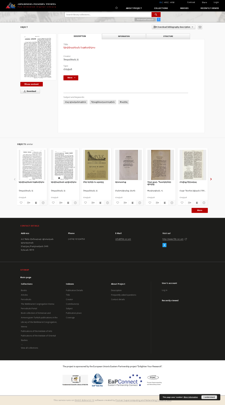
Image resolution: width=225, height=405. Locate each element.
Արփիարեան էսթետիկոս (31, 182)
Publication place (74, 313)
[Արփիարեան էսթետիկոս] (32, 165)
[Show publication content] (36, 203)
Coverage (70, 317)
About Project (134, 8)
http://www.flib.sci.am (172, 239)
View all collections (29, 348)
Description (116, 290)
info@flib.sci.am (123, 239)
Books (24, 290)
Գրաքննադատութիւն (103, 102)
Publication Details (74, 290)
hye (166, 2)
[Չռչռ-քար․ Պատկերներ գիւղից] (161, 165)
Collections (161, 8)
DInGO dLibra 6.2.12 (84, 400)
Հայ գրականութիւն (75, 102)
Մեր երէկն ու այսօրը (93, 182)
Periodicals (26, 299)
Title (68, 295)
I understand (209, 397)
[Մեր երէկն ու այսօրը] (96, 165)
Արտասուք (120, 182)
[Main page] (116, 8)
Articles (24, 295)
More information (191, 397)
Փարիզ (123, 102)
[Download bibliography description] (28, 203)
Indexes (184, 8)
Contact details (118, 299)
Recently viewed (210, 8)
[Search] (156, 14)
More (199, 210)
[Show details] (43, 203)
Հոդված (67, 69)
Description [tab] (80, 36)
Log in (164, 290)
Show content (31, 84)
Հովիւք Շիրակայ (188, 182)
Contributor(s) (72, 304)
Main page (25, 277)
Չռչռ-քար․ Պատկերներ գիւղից (159, 183)
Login (216, 2)
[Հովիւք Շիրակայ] (193, 165)
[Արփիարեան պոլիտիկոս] (64, 165)
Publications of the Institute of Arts (36, 331)
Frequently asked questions (123, 295)
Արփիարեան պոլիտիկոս (63, 182)
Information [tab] (124, 36)
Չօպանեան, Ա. (71, 59)
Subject (69, 308)
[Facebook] (164, 245)
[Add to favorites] (200, 27)
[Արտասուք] (128, 165)
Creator (69, 299)
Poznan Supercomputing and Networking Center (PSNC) (143, 400)
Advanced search (145, 19)
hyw (172, 2)
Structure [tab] (168, 36)
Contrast (191, 2)
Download (29, 91)
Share (204, 2)
